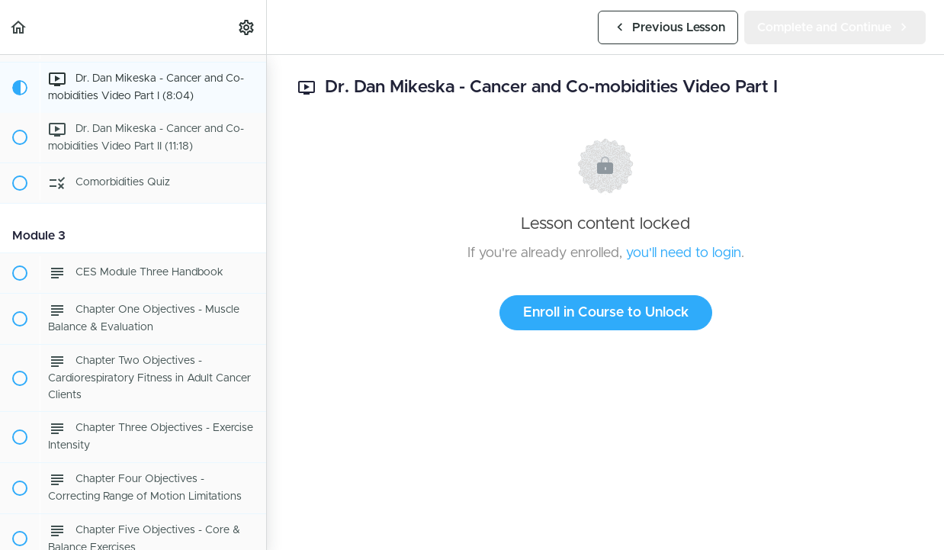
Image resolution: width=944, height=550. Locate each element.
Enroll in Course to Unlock (606, 313)
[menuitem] (247, 27)
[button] (19, 27)
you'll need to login (683, 253)
